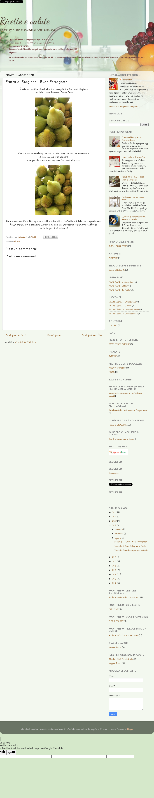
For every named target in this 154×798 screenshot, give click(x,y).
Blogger (130, 729)
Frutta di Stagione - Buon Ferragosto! (130, 541)
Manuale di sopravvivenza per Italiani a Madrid (125, 395)
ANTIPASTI (113, 258)
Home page (54, 335)
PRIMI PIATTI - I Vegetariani (121, 281)
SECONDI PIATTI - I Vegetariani (122, 301)
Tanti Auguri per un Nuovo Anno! (133, 198)
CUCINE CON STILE (117, 621)
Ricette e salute (25, 20)
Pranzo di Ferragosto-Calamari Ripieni (131, 138)
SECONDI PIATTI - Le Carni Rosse (123, 313)
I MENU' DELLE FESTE (118, 246)
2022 (114, 512)
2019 (114, 525)
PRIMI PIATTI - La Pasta (119, 289)
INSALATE (113, 356)
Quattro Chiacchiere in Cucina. (122, 439)
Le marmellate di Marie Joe (133, 157)
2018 (114, 557)
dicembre (119, 529)
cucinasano (127, 79)
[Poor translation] (11, 752)
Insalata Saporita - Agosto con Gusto (131, 550)
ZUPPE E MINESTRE (117, 269)
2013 (114, 578)
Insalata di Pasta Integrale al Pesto (130, 546)
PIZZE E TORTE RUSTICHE (119, 344)
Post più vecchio (92, 335)
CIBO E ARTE (114, 609)
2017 (114, 561)
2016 (114, 565)
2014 (114, 574)
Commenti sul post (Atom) (26, 341)
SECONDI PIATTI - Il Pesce (120, 305)
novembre (119, 533)
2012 (114, 583)
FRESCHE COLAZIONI (117, 424)
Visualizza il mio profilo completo (123, 106)
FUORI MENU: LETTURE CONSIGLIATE (124, 597)
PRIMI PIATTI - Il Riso (118, 285)
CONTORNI (113, 325)
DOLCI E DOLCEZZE (117, 368)
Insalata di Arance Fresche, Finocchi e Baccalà (133, 218)
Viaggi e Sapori (115, 647)
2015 (114, 570)
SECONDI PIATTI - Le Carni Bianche (124, 309)
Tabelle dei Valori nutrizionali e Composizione (128, 410)
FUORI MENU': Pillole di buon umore (123, 635)
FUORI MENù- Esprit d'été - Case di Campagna (133, 178)
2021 (114, 516)
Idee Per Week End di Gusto (121, 659)
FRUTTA (17, 241)
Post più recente (15, 335)
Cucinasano (114, 473)
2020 (114, 521)
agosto (118, 538)
